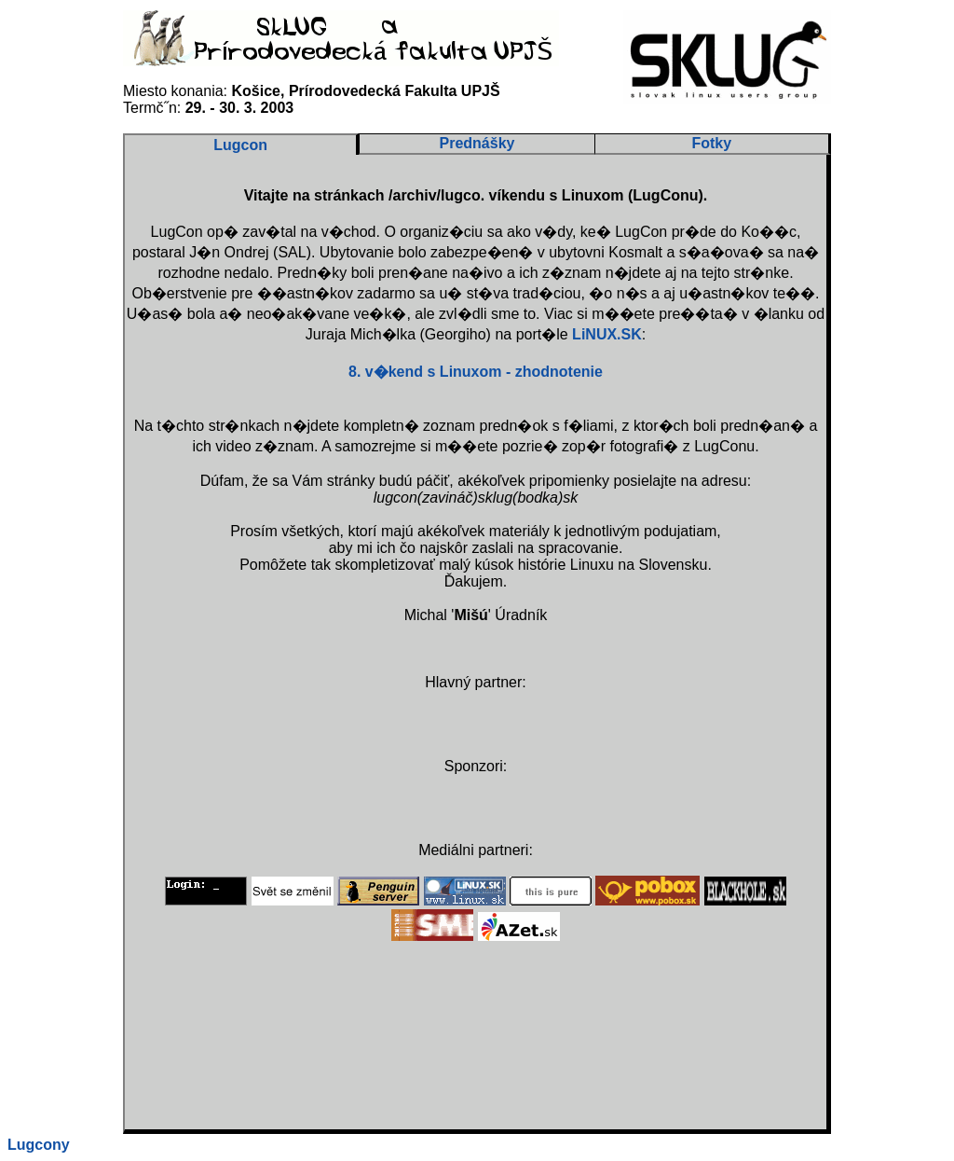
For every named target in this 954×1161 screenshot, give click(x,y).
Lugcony (38, 1145)
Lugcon (240, 145)
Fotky (711, 143)
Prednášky (477, 143)
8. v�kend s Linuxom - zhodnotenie (475, 372)
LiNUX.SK (607, 334)
